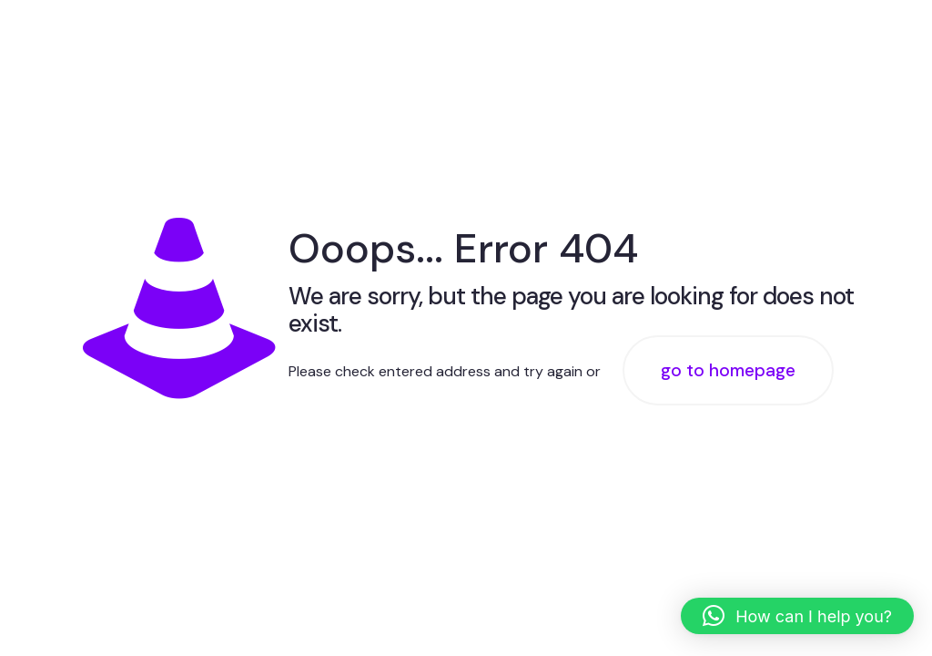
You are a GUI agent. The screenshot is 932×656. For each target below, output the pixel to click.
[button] (797, 616)
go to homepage (728, 370)
